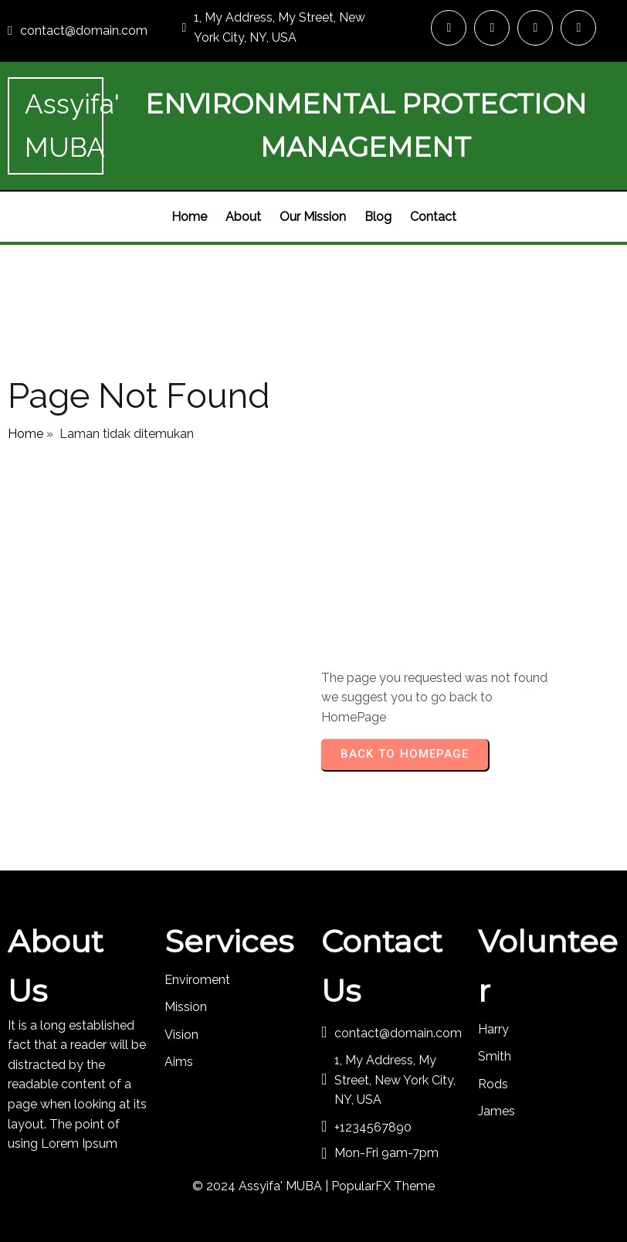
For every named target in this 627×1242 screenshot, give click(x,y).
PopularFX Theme (383, 1186)
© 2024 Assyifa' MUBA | (261, 1186)
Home (25, 433)
